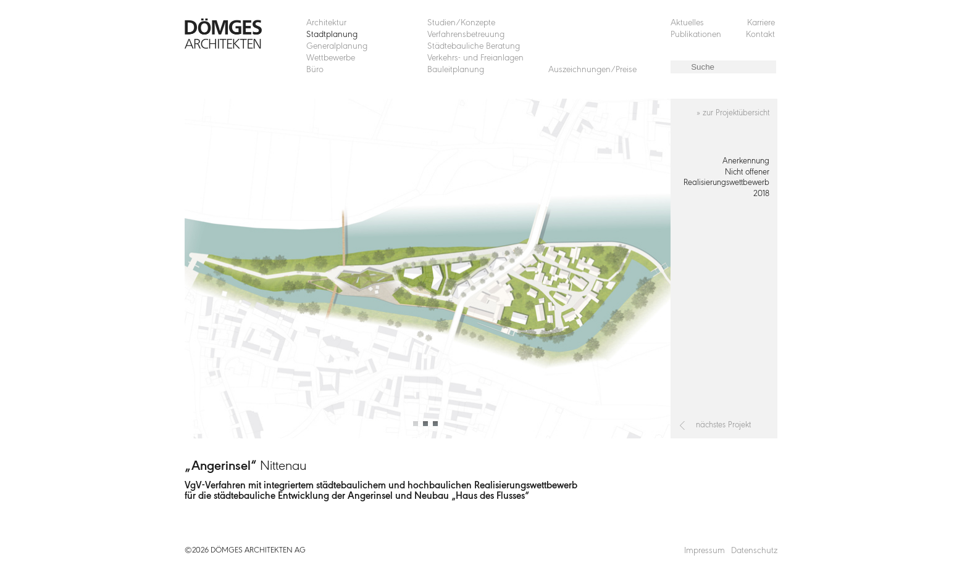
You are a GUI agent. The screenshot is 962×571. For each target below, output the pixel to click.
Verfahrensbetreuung (465, 34)
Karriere (761, 23)
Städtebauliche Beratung (473, 46)
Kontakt (760, 34)
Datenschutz (754, 551)
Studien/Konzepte (461, 23)
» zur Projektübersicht (732, 113)
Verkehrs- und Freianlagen (475, 58)
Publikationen (696, 34)
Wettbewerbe (330, 58)
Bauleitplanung (455, 70)
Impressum (704, 551)
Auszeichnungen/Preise (592, 70)
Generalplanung (336, 46)
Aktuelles (687, 23)
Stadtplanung (332, 34)
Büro (315, 70)
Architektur (326, 23)
